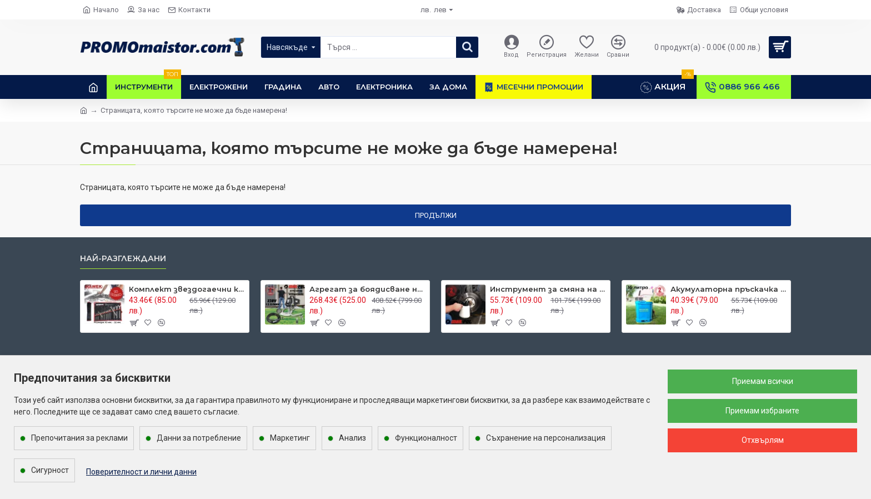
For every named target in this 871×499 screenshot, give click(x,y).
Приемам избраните (762, 410)
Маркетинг (290, 437)
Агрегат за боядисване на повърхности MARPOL (367, 289)
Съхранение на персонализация (545, 437)
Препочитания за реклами (79, 437)
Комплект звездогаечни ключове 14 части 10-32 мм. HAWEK (187, 289)
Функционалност (426, 437)
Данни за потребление (199, 437)
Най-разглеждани (123, 258)
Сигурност (50, 470)
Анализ (352, 437)
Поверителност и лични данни (141, 471)
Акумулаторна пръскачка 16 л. (728, 289)
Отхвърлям (763, 440)
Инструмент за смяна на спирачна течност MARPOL (548, 289)
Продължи (436, 215)
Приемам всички (762, 381)
